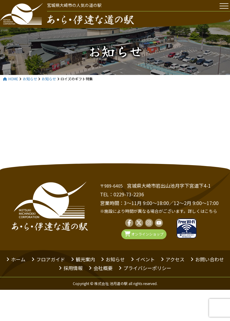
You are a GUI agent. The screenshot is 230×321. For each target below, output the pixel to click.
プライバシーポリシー (147, 268)
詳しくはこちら (202, 211)
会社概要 (103, 268)
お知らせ (115, 51)
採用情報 (73, 268)
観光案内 (85, 259)
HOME (10, 79)
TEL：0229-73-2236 (122, 194)
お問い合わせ (209, 259)
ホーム (18, 259)
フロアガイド (50, 259)
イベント (145, 259)
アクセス (175, 259)
